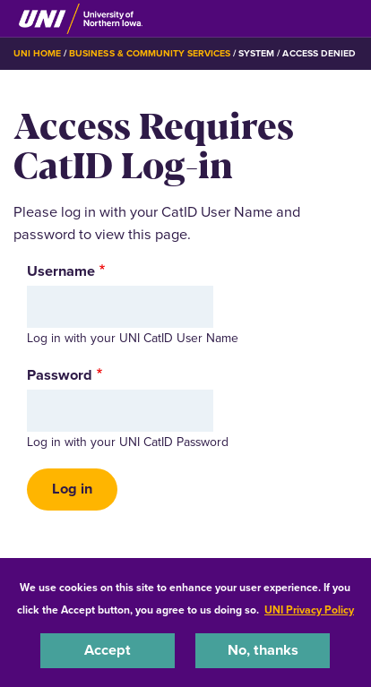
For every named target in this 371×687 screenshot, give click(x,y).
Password (59, 375)
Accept (107, 650)
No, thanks (263, 650)
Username (61, 271)
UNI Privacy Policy (309, 610)
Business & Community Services (149, 53)
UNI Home (37, 53)
